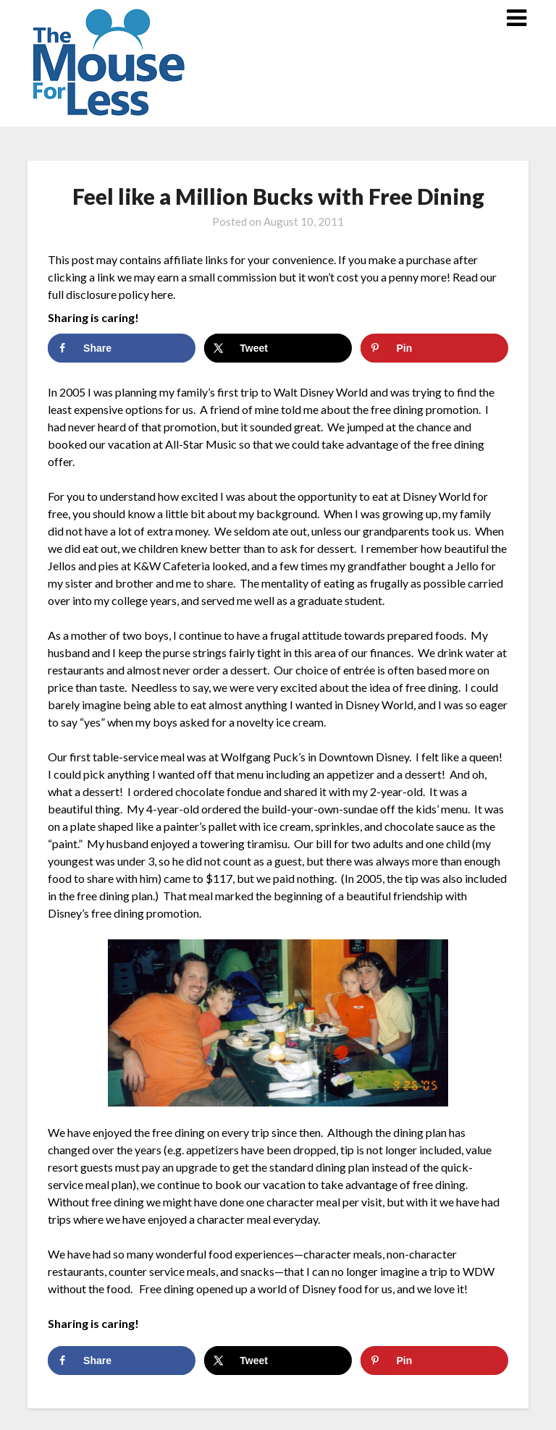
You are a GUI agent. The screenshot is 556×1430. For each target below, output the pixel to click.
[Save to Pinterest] (434, 348)
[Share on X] (277, 348)
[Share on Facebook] (121, 348)
